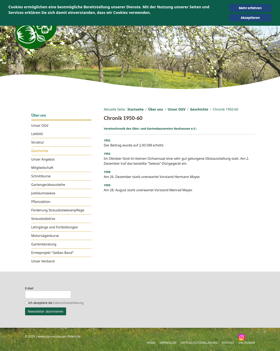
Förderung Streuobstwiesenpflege (57, 210)
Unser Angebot (43, 159)
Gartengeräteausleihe (48, 184)
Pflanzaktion (41, 201)
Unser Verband (43, 261)
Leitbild (37, 134)
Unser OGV (39, 125)
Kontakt (228, 343)
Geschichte (39, 151)
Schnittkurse (41, 176)
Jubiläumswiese (43, 193)
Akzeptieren (250, 18)
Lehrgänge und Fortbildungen (54, 227)
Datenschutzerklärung (68, 303)
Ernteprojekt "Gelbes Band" (52, 252)
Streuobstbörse (43, 218)
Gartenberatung (43, 244)
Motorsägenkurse (45, 235)
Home (151, 343)
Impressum (168, 343)
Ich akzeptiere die (54, 303)
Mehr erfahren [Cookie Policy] (250, 8)
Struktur (37, 142)
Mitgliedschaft (42, 167)
